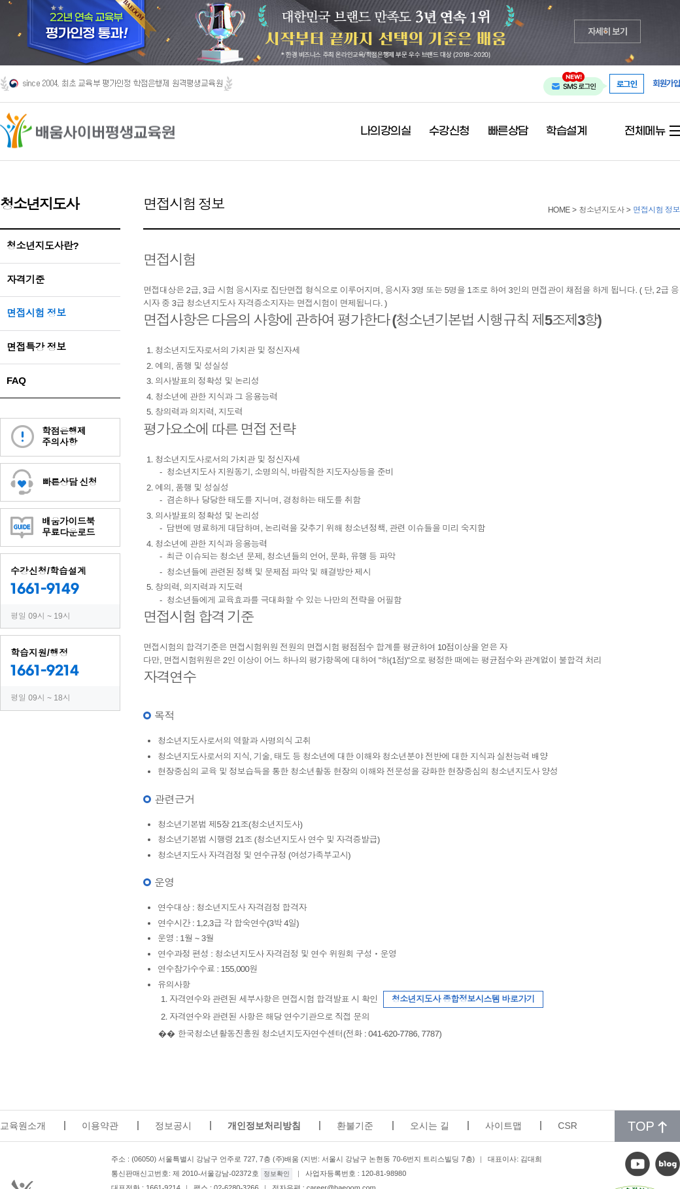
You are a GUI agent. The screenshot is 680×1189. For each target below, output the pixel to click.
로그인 (627, 84)
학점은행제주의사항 (64, 436)
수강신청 (449, 131)
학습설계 (566, 131)
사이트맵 (503, 1125)
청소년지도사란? (42, 245)
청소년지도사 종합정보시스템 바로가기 (463, 999)
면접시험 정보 (36, 313)
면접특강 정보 (36, 347)
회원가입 (666, 83)
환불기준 (355, 1125)
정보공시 (173, 1125)
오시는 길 (429, 1125)
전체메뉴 (644, 131)
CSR (567, 1125)
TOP (647, 1126)
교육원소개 (23, 1125)
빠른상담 (508, 131)
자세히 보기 (608, 31)
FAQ (16, 380)
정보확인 (277, 1173)
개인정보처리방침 (264, 1125)
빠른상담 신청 (69, 482)
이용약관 (100, 1125)
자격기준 (25, 279)
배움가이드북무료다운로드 (68, 527)
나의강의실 (385, 131)
